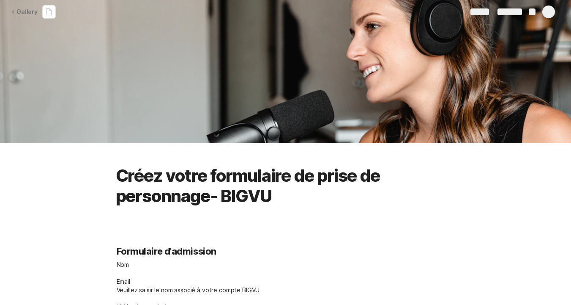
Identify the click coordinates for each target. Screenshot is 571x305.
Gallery (24, 11)
